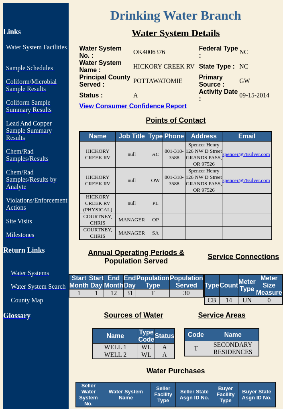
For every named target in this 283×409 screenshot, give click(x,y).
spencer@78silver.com (246, 154)
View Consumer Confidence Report (132, 106)
